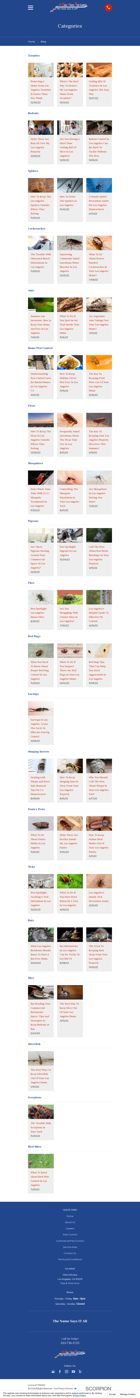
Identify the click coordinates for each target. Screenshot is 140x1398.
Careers (70, 1228)
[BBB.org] (86, 1371)
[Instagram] (66, 1371)
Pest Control (70, 1234)
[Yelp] (80, 1371)
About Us (70, 1222)
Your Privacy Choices (64, 1388)
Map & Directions (69, 1283)
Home (69, 1216)
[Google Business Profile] (53, 1371)
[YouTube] (73, 1371)
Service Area (70, 1246)
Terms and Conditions (70, 1259)
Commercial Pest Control (70, 1240)
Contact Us (70, 1253)
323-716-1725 (70, 1343)
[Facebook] (60, 1371)
